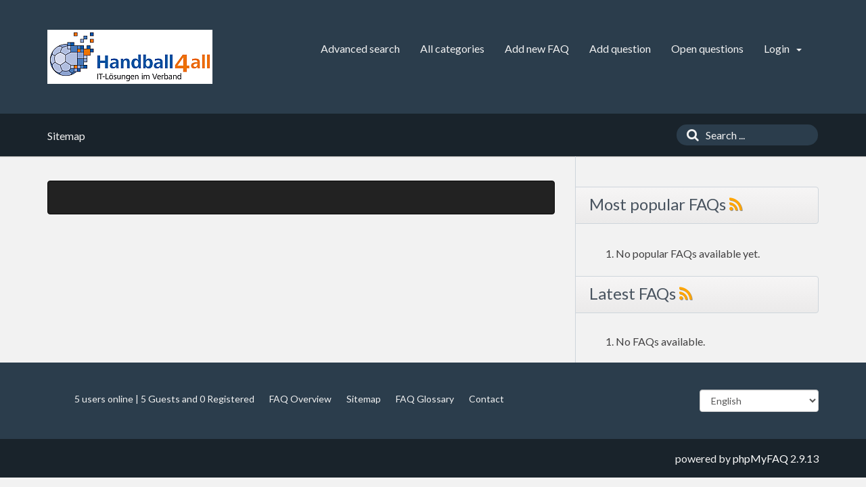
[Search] (689, 134)
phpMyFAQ (760, 458)
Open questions (707, 48)
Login (783, 48)
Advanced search (360, 48)
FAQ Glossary (425, 398)
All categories (452, 48)
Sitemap (363, 398)
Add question (620, 48)
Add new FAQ (537, 48)
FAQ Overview (300, 398)
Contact (486, 398)
